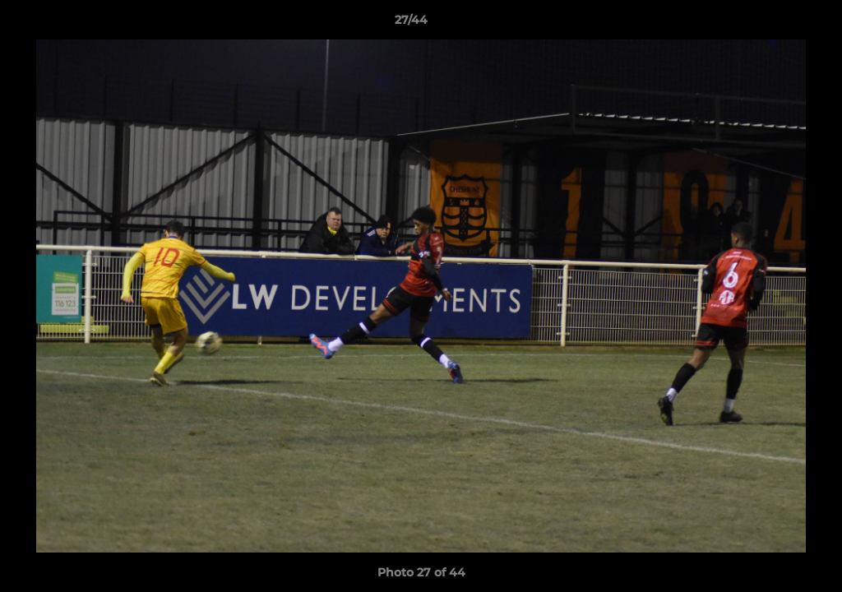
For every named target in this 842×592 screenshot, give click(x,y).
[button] (773, 23)
